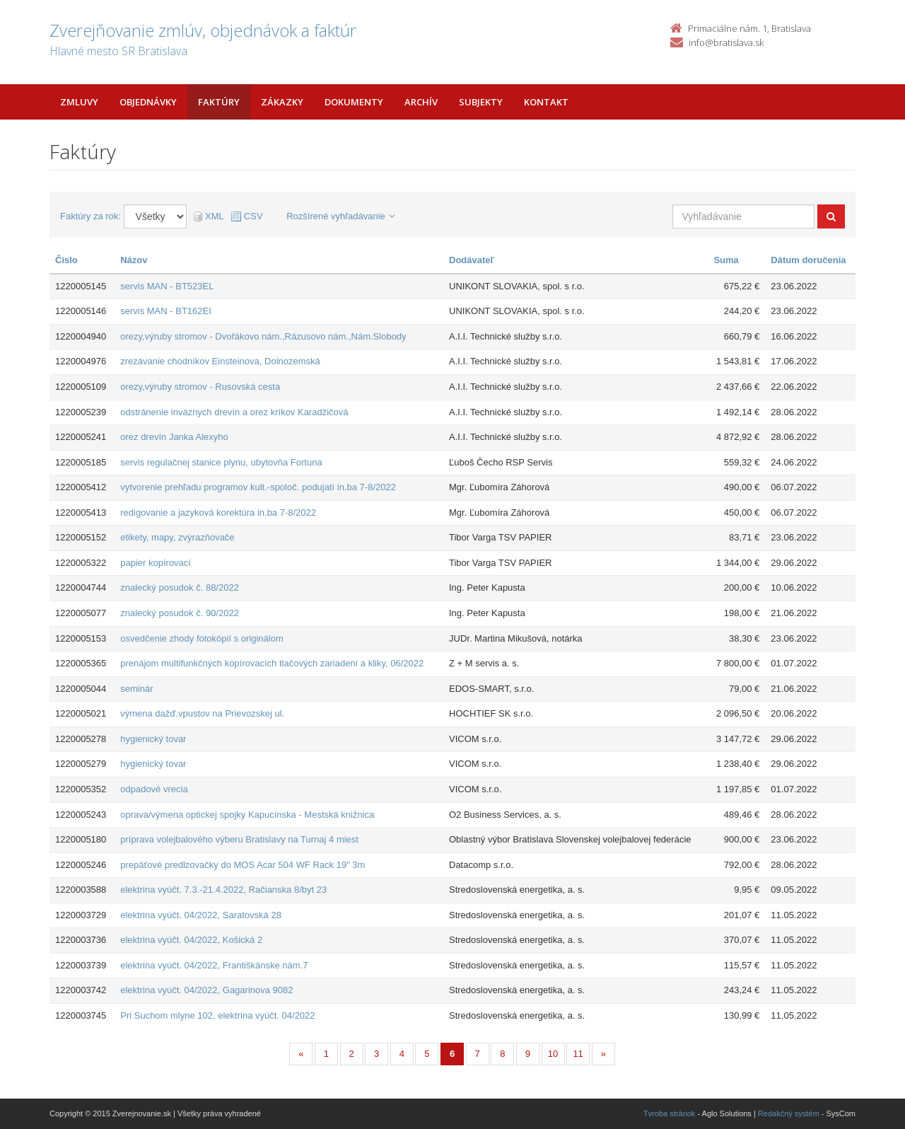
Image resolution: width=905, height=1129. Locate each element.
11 (578, 1053)
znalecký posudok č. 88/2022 (179, 587)
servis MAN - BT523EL (167, 286)
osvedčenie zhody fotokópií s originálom (202, 638)
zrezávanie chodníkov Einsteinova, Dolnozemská (220, 361)
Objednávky (148, 101)
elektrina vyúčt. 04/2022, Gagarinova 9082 (206, 990)
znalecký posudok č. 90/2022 (179, 613)
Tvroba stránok (669, 1113)
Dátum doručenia (808, 260)
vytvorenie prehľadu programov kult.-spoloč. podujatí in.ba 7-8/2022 (258, 487)
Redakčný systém (788, 1113)
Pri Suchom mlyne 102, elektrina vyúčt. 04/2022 (217, 1015)
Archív (421, 101)
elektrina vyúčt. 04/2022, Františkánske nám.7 (214, 965)
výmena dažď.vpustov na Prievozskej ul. (202, 713)
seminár (136, 688)
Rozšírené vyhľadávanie (340, 216)
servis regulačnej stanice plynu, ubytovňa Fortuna (221, 462)
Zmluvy (79, 101)
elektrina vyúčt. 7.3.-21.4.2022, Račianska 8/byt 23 (223, 889)
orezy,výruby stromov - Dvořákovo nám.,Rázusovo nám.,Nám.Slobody (263, 336)
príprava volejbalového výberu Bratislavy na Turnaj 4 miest (239, 839)
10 (553, 1053)
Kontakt (546, 101)
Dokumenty (354, 101)
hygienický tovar (153, 739)
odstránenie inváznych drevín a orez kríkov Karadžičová (234, 412)
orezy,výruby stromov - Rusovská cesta (200, 386)
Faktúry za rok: (90, 216)
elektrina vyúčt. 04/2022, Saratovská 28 (200, 915)
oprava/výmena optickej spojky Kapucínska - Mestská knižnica (247, 814)
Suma (725, 260)
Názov (133, 260)
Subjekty (481, 101)
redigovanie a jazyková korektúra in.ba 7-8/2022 (218, 512)
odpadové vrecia (153, 789)
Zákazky (282, 101)
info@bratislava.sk (726, 42)
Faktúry (219, 101)
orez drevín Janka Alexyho (174, 437)
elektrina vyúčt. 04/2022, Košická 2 (191, 939)
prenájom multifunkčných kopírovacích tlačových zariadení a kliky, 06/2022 (272, 663)
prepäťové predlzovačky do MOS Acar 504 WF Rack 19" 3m (242, 864)
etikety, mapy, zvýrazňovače (177, 537)
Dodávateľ (471, 260)
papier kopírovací (155, 562)
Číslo (66, 260)
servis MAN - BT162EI (165, 311)
